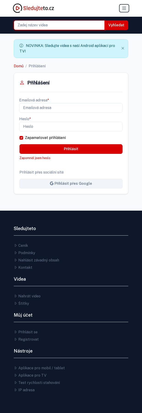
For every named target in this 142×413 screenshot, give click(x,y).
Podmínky (24, 253)
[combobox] (59, 25)
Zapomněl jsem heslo (34, 158)
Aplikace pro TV (30, 375)
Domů (19, 66)
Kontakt (23, 267)
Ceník (21, 245)
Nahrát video (27, 296)
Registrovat (26, 339)
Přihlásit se (26, 332)
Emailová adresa (34, 100)
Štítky (21, 303)
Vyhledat (116, 25)
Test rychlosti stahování (37, 382)
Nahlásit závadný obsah (36, 260)
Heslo (25, 119)
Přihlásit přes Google (71, 183)
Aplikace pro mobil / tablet (39, 368)
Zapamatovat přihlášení (45, 138)
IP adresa (24, 390)
